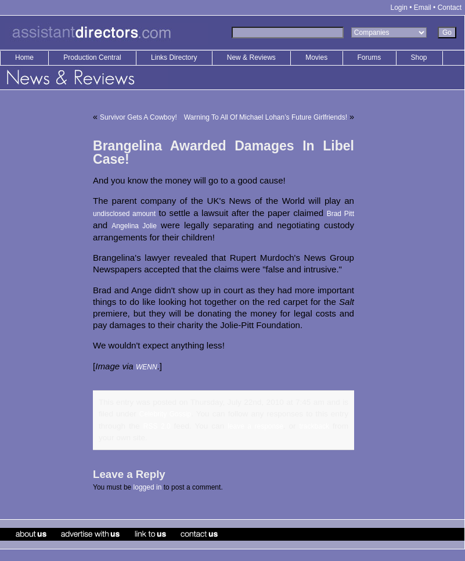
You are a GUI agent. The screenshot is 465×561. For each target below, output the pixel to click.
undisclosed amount (124, 214)
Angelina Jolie (134, 226)
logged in (148, 487)
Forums (369, 57)
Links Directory (175, 57)
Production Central (93, 57)
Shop (419, 57)
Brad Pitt (340, 214)
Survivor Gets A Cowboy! (138, 117)
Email (422, 7)
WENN (146, 367)
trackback (314, 426)
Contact (450, 7)
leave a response (255, 426)
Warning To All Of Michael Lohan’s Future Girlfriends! (265, 117)
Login (399, 7)
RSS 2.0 (157, 426)
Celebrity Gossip (165, 414)
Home (24, 57)
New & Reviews (252, 57)
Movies (316, 57)
